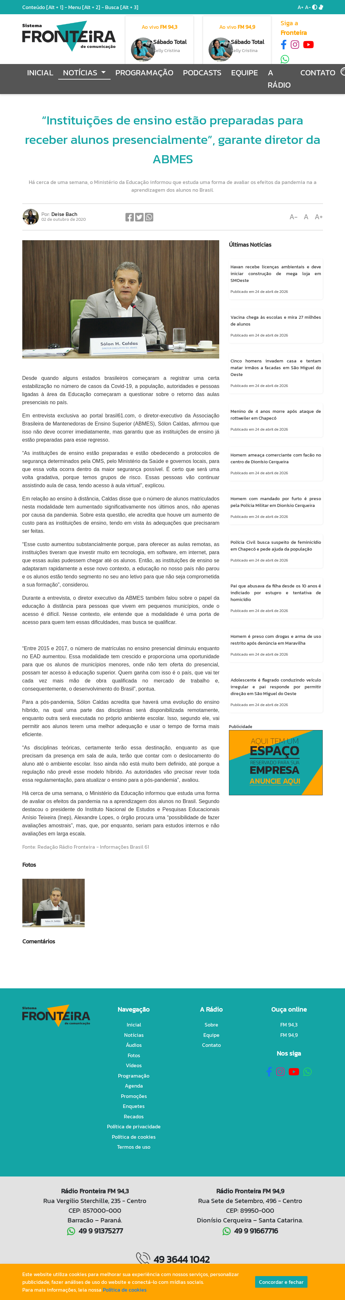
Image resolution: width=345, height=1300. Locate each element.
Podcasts (202, 73)
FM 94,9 (289, 1035)
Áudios (134, 1045)
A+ (300, 7)
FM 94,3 (288, 1024)
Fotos (134, 1055)
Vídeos (134, 1065)
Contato (317, 73)
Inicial (40, 73)
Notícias (134, 1035)
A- (308, 7)
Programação (144, 73)
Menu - (86, 7)
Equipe (244, 73)
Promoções (134, 1096)
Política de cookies (134, 1137)
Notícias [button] (81, 73)
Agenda (134, 1086)
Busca (121, 7)
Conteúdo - (44, 7)
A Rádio (279, 79)
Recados (134, 1116)
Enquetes (134, 1106)
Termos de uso (133, 1147)
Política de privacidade (134, 1126)
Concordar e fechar (281, 1282)
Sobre (211, 1024)
